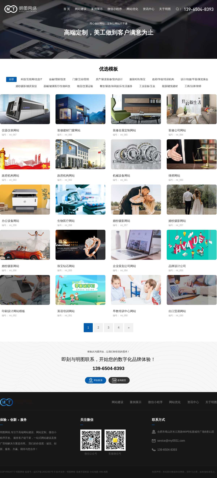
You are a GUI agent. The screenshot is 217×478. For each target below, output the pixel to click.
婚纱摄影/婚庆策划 (26, 86)
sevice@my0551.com (171, 440)
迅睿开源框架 (82, 472)
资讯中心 (148, 8)
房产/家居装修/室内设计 (109, 79)
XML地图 (103, 472)
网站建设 (80, 8)
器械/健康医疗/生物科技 (57, 86)
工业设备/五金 (147, 86)
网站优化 (132, 8)
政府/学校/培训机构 (163, 79)
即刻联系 (98, 380)
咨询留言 (121, 380)
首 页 (66, 8)
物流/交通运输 (85, 86)
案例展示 (97, 8)
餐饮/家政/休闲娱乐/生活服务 (116, 86)
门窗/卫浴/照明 (81, 79)
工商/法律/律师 (193, 86)
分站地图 (94, 472)
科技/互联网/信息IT (31, 79)
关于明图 (165, 8)
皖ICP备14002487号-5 (44, 472)
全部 (11, 79)
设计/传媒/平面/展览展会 (194, 79)
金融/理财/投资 (57, 79)
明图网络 (71, 472)
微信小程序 (114, 8)
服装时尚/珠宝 (137, 79)
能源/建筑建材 (170, 86)
